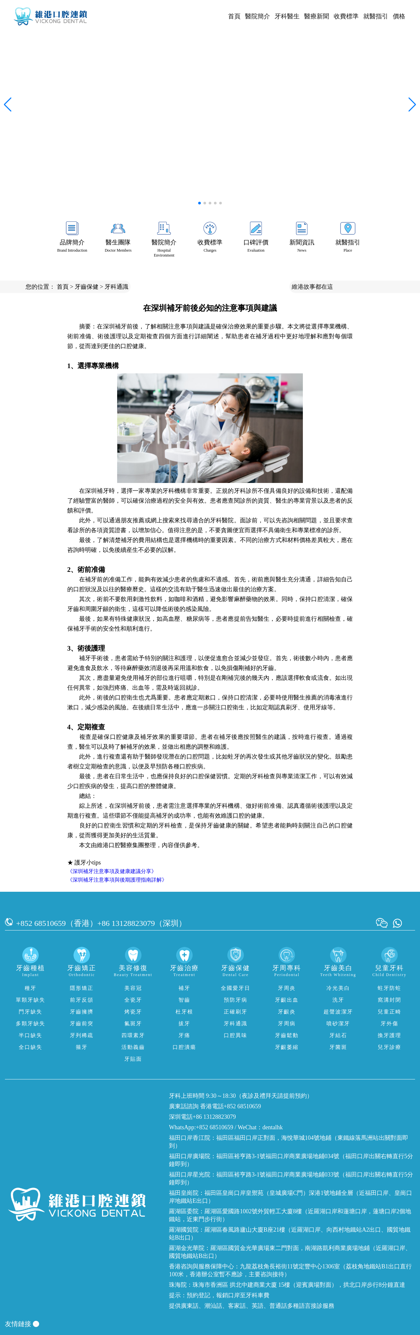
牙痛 (184, 1035)
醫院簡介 (257, 16)
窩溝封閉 (389, 1000)
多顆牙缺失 (30, 1023)
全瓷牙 (133, 1000)
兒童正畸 (389, 1011)
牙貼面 (133, 1059)
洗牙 (338, 1000)
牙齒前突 (82, 1023)
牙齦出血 (287, 1000)
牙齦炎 (287, 1011)
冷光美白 (338, 988)
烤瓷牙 (133, 1011)
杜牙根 (184, 1011)
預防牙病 (235, 1000)
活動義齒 (133, 1047)
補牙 (184, 988)
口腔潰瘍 (184, 1047)
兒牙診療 (389, 1047)
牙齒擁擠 (82, 1011)
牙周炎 (287, 988)
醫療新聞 (316, 16)
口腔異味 (235, 1035)
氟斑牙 (133, 1023)
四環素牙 (133, 1035)
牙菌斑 (338, 1047)
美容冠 (133, 988)
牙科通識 (116, 286)
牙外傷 (389, 1023)
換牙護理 (389, 1035)
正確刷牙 (235, 1011)
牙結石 (338, 1035)
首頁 (234, 16)
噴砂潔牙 (338, 1023)
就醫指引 (375, 16)
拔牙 (184, 1023)
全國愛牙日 (235, 988)
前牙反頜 (82, 1000)
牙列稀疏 (82, 1035)
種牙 (30, 988)
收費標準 (346, 16)
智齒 (184, 1000)
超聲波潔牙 (338, 1011)
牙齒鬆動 (287, 1035)
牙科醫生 (287, 16)
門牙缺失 (30, 1011)
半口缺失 (30, 1035)
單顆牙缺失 (30, 1000)
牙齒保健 (86, 286)
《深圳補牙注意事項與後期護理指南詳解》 (117, 880)
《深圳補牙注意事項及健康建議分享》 (112, 871)
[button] (199, 203)
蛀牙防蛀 (389, 988)
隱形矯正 (82, 988)
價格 (399, 16)
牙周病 (287, 1023)
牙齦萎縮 (287, 1047)
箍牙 (82, 1047)
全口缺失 (30, 1047)
